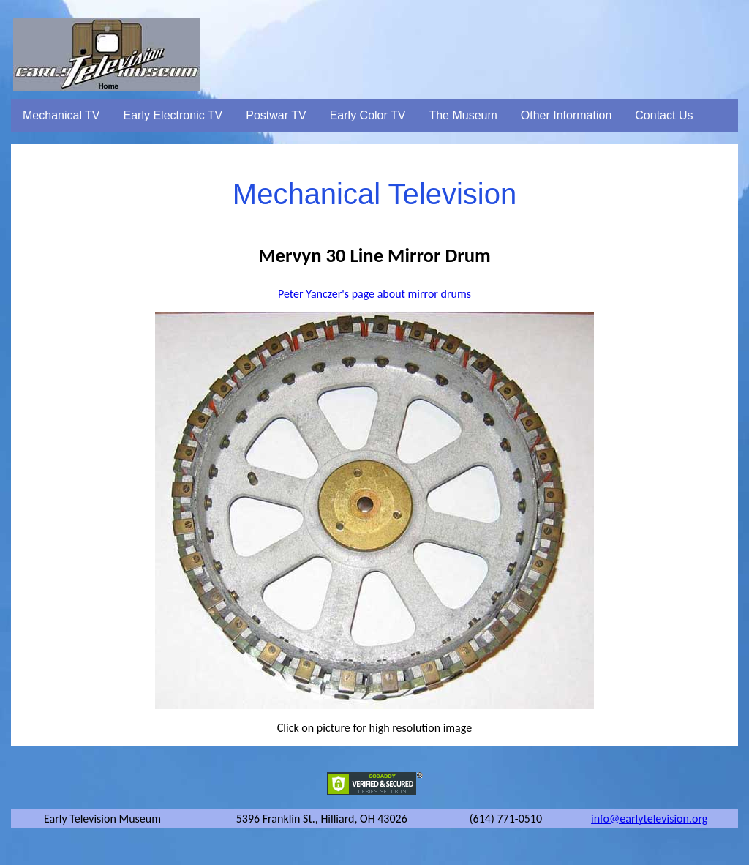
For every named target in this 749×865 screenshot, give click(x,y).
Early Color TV (368, 115)
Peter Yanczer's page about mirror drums (374, 294)
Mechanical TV (61, 115)
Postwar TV (276, 115)
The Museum (463, 115)
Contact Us (664, 115)
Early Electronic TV (173, 115)
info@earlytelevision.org (649, 818)
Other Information (566, 115)
